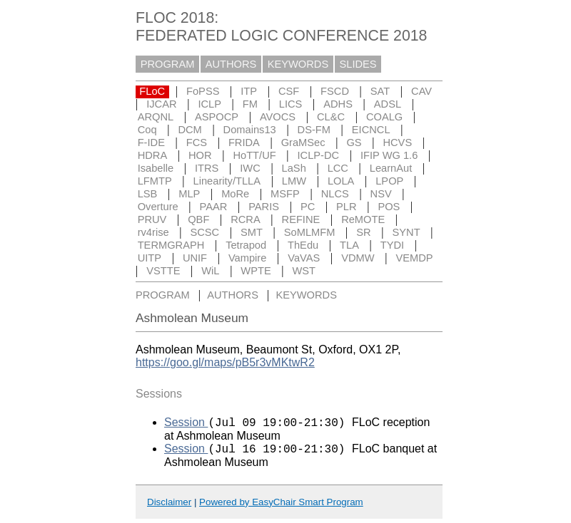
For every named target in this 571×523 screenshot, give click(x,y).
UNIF (195, 258)
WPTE (256, 270)
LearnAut (391, 168)
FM (250, 104)
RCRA (246, 219)
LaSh (294, 168)
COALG (384, 117)
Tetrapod (246, 245)
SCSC (204, 232)
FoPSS (202, 91)
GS (353, 142)
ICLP (209, 104)
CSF (288, 91)
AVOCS (277, 117)
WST (304, 270)
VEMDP (414, 258)
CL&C (331, 117)
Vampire (247, 258)
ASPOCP (216, 117)
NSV (381, 194)
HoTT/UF (254, 155)
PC (307, 206)
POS (389, 206)
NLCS (335, 194)
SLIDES (358, 64)
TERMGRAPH (171, 245)
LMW (294, 181)
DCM (189, 129)
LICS (291, 104)
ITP (249, 91)
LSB (148, 194)
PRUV (152, 219)
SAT (380, 91)
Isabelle (156, 168)
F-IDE (151, 142)
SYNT (406, 232)
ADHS (338, 104)
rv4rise (153, 232)
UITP (149, 258)
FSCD (334, 91)
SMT (252, 232)
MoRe (235, 194)
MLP (189, 194)
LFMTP (155, 181)
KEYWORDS (298, 64)
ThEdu (303, 245)
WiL (210, 270)
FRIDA (244, 142)
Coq (147, 129)
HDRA (153, 155)
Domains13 (249, 129)
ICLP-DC (319, 155)
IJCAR (161, 104)
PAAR (214, 206)
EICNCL (371, 129)
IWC (250, 168)
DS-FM (314, 129)
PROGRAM (168, 64)
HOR (200, 155)
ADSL (387, 104)
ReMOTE (363, 219)
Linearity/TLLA (227, 181)
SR (363, 232)
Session (186, 424)
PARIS (263, 206)
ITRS (206, 168)
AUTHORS (231, 64)
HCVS (397, 142)
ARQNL (156, 117)
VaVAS (304, 258)
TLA (349, 245)
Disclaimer (169, 506)
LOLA (341, 181)
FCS (196, 142)
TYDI (392, 245)
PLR (346, 206)
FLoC (152, 91)
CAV (421, 91)
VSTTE (163, 270)
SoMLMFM (309, 232)
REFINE (301, 219)
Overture (158, 206)
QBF (198, 219)
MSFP (285, 194)
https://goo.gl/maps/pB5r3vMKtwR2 (225, 362)
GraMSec (303, 142)
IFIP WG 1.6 (389, 155)
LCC (338, 168)
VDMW (357, 258)
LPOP (389, 181)
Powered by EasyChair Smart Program (281, 506)
